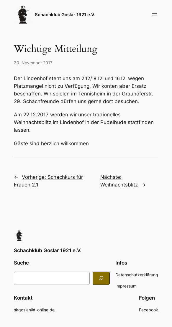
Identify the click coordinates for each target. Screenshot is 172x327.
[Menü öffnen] (154, 14)
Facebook (148, 309)
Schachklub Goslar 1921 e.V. (65, 14)
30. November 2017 (33, 62)
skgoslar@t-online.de (34, 309)
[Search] (101, 278)
